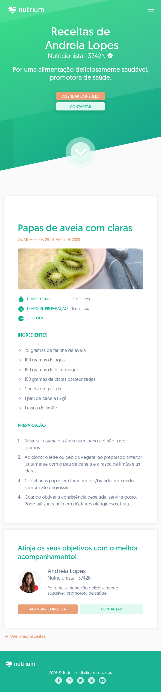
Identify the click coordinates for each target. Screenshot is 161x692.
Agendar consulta (80, 96)
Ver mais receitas (25, 636)
